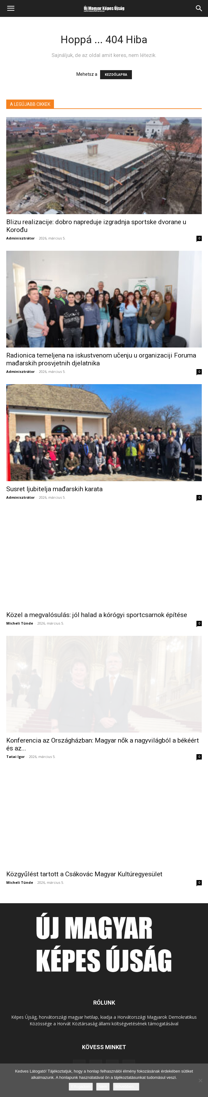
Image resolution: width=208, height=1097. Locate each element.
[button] (11, 8)
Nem (103, 1086)
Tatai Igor (15, 756)
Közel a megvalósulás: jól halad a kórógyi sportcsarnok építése (96, 615)
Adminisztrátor (20, 238)
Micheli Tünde (19, 623)
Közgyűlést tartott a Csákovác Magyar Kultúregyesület (84, 874)
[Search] (199, 8)
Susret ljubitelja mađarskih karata (54, 489)
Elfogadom (80, 1086)
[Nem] (200, 1080)
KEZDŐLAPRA (116, 75)
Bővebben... (126, 1086)
